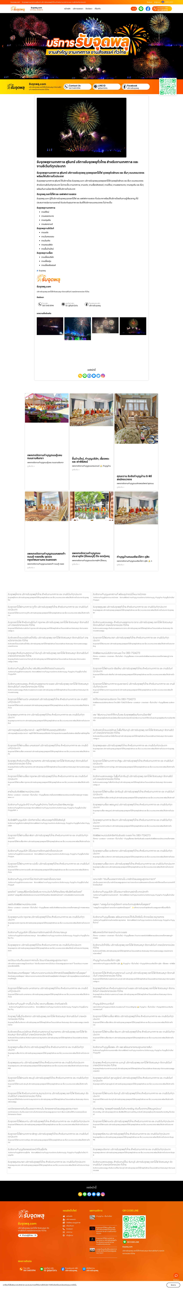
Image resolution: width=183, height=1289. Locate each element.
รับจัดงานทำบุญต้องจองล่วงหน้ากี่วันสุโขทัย (27, 1149)
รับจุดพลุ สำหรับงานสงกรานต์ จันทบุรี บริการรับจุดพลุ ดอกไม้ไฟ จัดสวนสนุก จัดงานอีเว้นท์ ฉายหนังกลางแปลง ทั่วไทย (48, 654)
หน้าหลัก (67, 8)
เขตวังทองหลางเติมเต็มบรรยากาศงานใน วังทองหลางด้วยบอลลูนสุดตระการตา (43, 1109)
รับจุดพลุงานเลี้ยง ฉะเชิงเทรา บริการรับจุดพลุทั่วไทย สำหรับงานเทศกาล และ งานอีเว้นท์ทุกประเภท (132, 852)
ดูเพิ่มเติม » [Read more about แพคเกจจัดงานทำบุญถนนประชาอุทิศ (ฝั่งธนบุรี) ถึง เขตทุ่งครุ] (75, 564)
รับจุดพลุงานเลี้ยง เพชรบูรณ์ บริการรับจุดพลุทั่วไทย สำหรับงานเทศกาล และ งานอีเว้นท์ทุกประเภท (132, 806)
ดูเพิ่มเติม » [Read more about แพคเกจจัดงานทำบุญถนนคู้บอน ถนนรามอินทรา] (31, 466)
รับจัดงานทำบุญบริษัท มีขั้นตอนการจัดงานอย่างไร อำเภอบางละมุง (37, 932)
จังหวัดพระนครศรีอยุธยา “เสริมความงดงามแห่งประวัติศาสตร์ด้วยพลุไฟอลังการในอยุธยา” (47, 973)
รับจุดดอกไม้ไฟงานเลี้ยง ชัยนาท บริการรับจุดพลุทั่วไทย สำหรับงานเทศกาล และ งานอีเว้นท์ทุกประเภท (134, 1033)
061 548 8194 (162, 10)
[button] (2, 46)
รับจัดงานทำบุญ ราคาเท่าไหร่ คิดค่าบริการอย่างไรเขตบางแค (34, 879)
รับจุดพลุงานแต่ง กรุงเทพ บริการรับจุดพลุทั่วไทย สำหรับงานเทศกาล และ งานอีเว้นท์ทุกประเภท (46, 918)
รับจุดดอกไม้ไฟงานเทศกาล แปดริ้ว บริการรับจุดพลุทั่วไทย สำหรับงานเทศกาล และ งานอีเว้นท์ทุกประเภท (49, 865)
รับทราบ (173, 1285)
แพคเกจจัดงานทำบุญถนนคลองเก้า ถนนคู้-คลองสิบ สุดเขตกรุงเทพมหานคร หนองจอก (46, 557)
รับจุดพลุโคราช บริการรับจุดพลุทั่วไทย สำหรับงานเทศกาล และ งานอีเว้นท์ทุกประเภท (45, 594)
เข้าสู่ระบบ (157, 2)
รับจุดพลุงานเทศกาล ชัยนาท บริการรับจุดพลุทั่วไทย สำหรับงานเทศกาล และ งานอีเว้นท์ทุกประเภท (132, 821)
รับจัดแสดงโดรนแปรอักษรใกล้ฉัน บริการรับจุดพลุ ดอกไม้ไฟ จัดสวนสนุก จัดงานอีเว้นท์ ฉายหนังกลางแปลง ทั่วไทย (48, 639)
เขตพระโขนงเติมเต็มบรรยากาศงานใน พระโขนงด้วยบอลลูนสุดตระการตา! (106, 1251)
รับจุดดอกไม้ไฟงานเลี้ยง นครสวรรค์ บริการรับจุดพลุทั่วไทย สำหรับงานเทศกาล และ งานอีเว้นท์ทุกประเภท (48, 747)
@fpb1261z (102, 88)
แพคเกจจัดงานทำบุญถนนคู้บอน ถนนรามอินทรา (44, 456)
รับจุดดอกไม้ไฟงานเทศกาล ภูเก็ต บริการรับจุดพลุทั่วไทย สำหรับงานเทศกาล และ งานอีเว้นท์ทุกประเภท (48, 608)
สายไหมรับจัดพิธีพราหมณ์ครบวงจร (23, 791)
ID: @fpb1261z (72, 306)
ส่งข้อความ (90, 1268)
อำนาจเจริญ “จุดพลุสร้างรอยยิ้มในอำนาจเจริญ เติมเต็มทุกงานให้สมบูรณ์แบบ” (127, 1109)
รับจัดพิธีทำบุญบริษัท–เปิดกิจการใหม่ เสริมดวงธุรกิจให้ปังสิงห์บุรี (37, 820)
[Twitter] (98, 376)
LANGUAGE (169, 2)
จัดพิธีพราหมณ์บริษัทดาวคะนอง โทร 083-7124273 (116, 653)
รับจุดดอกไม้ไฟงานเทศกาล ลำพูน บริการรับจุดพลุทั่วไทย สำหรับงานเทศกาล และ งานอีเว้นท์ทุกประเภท (133, 762)
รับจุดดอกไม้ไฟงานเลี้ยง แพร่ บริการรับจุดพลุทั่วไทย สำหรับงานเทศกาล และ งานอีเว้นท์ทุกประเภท (106, 1230)
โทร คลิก (45, 303)
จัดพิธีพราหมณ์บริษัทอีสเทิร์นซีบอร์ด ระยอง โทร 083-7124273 (122, 835)
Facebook (132, 85)
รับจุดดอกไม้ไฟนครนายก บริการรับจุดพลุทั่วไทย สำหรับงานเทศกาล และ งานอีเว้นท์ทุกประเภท (131, 639)
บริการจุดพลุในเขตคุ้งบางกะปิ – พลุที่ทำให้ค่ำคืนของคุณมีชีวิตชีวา (37, 730)
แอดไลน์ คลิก (70, 303)
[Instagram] (103, 376)
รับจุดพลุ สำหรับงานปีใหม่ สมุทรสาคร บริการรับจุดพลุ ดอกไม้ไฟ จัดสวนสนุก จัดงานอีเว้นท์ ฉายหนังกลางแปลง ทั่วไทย (48, 762)
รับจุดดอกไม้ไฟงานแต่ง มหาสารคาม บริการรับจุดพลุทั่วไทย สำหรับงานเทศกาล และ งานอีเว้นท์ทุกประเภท (48, 989)
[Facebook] (89, 376)
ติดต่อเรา (149, 2)
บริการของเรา (78, 8)
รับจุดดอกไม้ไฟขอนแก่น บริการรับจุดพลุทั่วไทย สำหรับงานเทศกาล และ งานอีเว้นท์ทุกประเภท (49, 1121)
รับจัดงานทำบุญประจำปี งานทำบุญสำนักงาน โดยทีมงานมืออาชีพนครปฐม (41, 804)
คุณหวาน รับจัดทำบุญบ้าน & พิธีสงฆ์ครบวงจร (134, 477)
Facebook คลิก (94, 303)
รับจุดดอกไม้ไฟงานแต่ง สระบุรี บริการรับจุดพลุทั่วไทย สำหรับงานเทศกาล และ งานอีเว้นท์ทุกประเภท (48, 1079)
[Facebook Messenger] (94, 376)
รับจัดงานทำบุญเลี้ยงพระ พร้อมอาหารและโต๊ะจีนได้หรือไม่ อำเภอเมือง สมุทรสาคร (128, 917)
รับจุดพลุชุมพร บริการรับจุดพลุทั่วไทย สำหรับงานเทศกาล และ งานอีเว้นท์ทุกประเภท (130, 607)
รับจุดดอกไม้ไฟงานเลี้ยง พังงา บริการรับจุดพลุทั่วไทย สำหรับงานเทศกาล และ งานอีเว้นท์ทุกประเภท (48, 836)
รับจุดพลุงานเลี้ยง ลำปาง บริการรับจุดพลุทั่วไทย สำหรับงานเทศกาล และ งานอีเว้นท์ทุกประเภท (46, 1048)
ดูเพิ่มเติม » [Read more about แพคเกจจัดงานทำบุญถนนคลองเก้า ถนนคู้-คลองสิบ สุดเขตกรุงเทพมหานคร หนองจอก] (31, 568)
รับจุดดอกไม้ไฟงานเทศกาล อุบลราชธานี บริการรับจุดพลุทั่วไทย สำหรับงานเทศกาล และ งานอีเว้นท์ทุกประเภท (134, 685)
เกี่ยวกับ (98, 8)
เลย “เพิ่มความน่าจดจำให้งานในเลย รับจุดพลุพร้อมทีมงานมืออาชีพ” (122, 714)
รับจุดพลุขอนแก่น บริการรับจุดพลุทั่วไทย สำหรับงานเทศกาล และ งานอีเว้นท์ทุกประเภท (46, 1062)
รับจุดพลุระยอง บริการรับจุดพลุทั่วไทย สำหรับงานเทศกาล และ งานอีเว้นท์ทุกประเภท (130, 745)
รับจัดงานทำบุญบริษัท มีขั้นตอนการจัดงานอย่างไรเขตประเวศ (35, 851)
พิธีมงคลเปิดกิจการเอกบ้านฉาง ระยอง (110, 932)
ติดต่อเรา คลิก (162, 7)
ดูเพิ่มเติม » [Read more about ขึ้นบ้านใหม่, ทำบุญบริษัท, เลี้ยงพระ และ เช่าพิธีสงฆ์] (75, 470)
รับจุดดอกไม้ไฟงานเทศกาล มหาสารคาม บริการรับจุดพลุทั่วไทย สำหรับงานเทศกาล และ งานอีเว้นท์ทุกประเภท (106, 1241)
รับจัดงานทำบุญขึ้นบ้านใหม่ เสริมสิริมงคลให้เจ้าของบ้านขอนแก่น (36, 668)
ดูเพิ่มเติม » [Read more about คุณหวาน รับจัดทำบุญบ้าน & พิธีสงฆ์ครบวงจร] (120, 487)
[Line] (85, 376)
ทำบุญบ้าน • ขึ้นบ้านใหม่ (104, 1216)
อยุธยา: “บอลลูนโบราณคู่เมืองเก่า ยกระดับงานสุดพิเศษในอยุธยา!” (122, 904)
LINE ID (102, 85)
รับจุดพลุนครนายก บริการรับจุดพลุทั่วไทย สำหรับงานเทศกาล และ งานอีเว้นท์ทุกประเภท (46, 1162)
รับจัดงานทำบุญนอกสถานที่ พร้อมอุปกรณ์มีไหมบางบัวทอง (119, 594)
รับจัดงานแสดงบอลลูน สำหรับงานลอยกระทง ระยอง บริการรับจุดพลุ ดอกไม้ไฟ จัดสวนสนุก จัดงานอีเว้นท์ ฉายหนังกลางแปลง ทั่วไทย (48, 685)
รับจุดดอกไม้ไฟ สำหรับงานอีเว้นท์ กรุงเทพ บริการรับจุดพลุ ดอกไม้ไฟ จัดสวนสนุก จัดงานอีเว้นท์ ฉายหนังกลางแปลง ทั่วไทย (48, 623)
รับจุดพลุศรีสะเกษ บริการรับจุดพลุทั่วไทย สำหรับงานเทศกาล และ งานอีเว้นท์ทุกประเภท (131, 1134)
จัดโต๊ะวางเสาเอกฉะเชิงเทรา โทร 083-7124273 (114, 699)
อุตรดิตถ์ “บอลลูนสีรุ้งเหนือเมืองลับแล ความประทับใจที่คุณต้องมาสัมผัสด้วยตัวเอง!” (45, 892)
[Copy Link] (80, 376)
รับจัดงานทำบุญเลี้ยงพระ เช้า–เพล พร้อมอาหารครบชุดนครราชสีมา (122, 1047)
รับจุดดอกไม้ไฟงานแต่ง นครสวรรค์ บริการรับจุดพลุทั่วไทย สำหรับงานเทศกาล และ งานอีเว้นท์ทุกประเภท (47, 700)
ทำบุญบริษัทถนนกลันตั (103, 1004)
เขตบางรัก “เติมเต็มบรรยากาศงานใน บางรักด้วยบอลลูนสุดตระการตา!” (124, 879)
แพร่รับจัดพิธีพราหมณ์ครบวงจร (22, 904)
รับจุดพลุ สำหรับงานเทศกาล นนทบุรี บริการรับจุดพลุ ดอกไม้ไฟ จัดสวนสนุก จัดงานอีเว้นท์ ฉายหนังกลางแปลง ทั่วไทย (132, 1064)
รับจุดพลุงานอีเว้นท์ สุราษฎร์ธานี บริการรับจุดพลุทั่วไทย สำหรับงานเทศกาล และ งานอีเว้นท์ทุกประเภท (133, 1079)
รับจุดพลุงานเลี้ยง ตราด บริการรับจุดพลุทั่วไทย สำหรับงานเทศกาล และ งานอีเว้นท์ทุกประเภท (134, 864)
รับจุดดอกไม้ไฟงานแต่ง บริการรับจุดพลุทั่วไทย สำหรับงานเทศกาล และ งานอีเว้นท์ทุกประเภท (133, 1121)
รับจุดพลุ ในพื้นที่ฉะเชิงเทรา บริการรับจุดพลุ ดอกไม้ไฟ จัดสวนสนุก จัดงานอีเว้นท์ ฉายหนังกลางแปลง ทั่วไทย (47, 1017)
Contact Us (75, 85)
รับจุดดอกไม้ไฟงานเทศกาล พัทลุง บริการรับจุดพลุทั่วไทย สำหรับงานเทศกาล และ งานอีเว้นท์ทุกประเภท (48, 1135)
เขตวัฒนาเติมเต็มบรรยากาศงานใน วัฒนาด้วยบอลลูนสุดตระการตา (38, 960)
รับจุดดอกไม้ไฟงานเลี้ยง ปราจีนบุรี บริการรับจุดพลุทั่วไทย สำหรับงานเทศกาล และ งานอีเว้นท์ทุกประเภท (133, 793)
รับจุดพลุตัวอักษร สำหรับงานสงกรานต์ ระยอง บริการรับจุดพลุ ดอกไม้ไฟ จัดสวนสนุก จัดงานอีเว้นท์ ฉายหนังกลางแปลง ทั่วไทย (134, 989)
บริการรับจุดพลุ (133, 88)
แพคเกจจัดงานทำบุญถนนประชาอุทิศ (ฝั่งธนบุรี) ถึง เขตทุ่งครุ (91, 554)
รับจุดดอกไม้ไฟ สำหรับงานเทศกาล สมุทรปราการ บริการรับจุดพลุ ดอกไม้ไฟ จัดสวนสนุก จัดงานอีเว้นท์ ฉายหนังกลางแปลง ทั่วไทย (48, 1094)
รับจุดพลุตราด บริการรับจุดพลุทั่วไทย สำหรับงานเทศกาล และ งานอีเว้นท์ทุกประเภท (44, 945)
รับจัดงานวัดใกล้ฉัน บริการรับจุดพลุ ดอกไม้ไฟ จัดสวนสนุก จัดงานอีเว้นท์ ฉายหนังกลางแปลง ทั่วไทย (133, 946)
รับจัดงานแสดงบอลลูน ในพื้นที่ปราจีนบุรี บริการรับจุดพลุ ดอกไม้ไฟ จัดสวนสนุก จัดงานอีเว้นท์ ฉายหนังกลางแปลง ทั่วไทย (132, 777)
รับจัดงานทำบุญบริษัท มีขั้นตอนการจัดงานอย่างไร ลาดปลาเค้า (120, 892)
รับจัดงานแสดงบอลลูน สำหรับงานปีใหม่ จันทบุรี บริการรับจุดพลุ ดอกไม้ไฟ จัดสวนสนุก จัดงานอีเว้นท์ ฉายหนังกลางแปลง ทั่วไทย (132, 1163)
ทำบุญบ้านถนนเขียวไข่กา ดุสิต (133, 557)
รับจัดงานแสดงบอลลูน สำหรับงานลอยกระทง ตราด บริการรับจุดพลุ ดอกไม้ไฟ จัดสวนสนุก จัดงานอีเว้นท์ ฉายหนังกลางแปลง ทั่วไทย (133, 623)
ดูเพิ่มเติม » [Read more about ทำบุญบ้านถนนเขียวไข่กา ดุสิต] (120, 565)
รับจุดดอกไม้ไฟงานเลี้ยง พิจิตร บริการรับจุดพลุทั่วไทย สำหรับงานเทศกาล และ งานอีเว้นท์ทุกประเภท (133, 1017)
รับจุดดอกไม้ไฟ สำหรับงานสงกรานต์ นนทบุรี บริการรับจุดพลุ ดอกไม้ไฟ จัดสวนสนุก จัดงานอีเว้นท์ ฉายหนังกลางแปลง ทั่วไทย (134, 974)
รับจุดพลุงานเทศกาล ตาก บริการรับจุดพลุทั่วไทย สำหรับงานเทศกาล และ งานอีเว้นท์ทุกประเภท (46, 716)
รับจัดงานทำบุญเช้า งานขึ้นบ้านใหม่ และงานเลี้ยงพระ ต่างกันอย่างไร (37, 1004)
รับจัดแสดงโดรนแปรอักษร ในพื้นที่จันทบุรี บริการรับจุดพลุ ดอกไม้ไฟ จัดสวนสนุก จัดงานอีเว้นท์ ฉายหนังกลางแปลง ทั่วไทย (133, 731)
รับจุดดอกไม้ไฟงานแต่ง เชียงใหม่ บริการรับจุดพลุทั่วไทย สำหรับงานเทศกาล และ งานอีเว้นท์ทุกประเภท (133, 670)
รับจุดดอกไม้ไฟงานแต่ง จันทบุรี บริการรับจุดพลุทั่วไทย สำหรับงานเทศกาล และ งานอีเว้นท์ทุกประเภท (133, 1094)
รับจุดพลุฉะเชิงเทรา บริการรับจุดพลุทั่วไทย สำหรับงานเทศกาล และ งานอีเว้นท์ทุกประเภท (132, 1149)
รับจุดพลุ (42, 270)
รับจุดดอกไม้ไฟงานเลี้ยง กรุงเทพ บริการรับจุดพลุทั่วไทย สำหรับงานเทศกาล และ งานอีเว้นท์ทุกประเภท (48, 777)
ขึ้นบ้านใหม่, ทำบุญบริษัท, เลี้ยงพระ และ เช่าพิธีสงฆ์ (90, 460)
